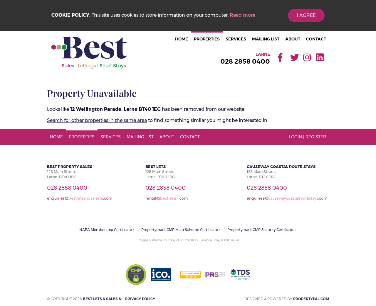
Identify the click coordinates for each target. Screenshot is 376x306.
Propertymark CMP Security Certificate (262, 229)
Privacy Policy (140, 299)
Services (236, 39)
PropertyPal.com (311, 299)
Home (181, 39)
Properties (207, 39)
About (292, 39)
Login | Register (307, 137)
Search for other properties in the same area (97, 120)
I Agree (306, 15)
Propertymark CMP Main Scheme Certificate (180, 229)
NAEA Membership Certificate (106, 229)
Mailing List (265, 39)
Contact (316, 39)
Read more (242, 15)
